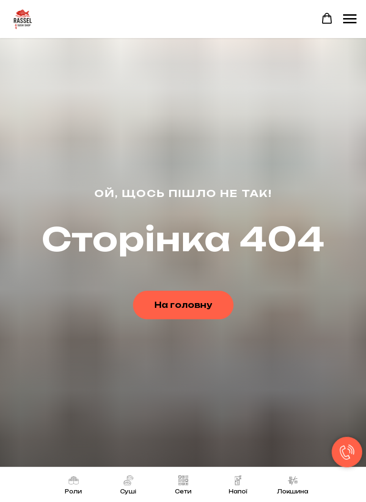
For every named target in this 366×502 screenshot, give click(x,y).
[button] (327, 18)
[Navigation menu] (349, 19)
